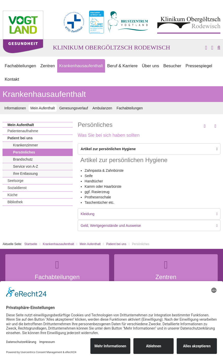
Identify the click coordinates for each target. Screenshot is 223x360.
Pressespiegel (199, 65)
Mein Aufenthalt (42, 108)
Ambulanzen (102, 108)
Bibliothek (15, 202)
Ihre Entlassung (25, 174)
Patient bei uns (20, 138)
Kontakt (12, 79)
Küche (12, 195)
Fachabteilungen (20, 65)
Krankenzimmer (25, 145)
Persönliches (24, 152)
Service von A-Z (25, 166)
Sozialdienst (17, 188)
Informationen (15, 108)
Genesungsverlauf (73, 108)
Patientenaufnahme (22, 131)
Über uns (150, 65)
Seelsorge (15, 181)
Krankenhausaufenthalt (81, 65)
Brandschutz (23, 159)
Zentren (47, 65)
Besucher (172, 65)
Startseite (30, 244)
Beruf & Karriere (122, 65)
